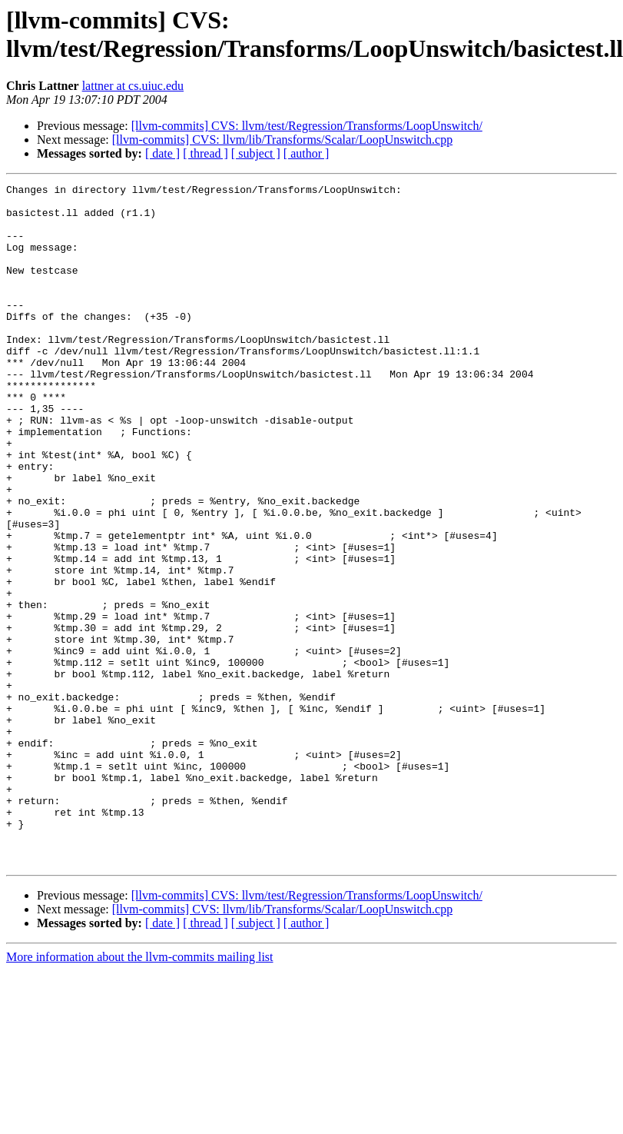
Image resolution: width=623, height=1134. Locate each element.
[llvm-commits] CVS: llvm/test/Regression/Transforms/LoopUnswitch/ (306, 125)
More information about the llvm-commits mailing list (139, 1092)
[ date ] (162, 153)
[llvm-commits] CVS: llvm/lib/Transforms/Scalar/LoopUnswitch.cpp (282, 139)
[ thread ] (205, 153)
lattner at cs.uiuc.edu (133, 85)
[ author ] (306, 153)
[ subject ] (255, 153)
